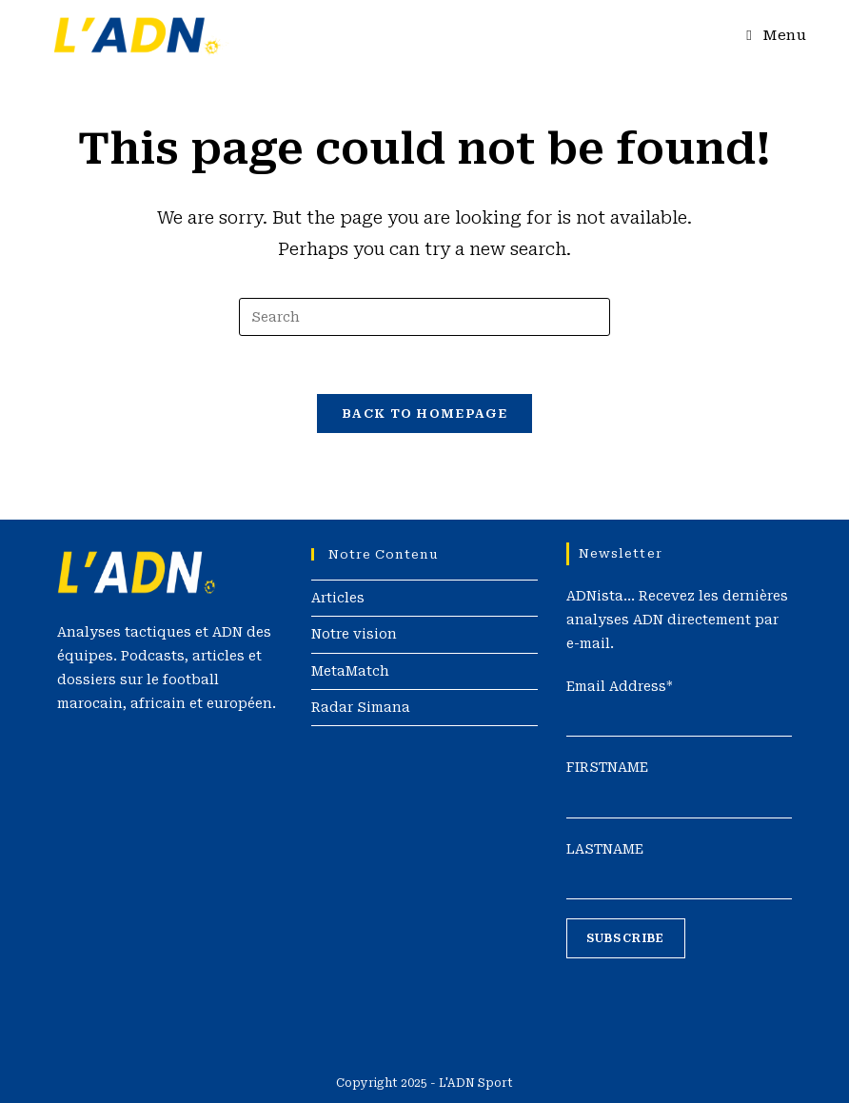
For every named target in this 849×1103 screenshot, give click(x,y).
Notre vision (354, 633)
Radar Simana (360, 707)
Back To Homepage (424, 413)
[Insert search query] (424, 317)
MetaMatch (350, 671)
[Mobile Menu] (776, 35)
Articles (338, 597)
